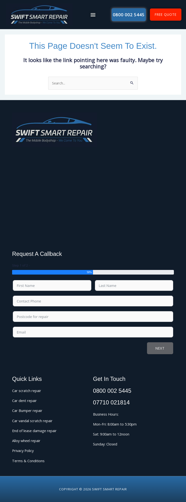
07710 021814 (111, 402)
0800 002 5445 (112, 391)
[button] (93, 15)
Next (160, 348)
